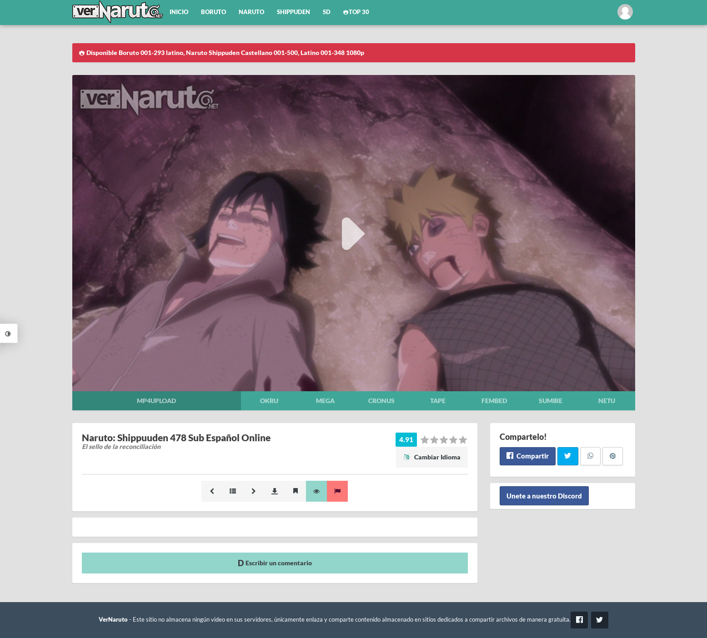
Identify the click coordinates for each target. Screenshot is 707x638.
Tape (438, 400)
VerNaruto (113, 619)
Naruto (251, 12)
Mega (325, 400)
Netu (606, 400)
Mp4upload (156, 400)
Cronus (381, 400)
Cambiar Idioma (432, 457)
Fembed (494, 400)
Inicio (179, 12)
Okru (269, 400)
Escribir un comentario (275, 563)
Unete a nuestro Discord (544, 496)
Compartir (527, 456)
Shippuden (293, 12)
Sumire (550, 400)
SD (327, 12)
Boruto (213, 12)
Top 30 (356, 12)
